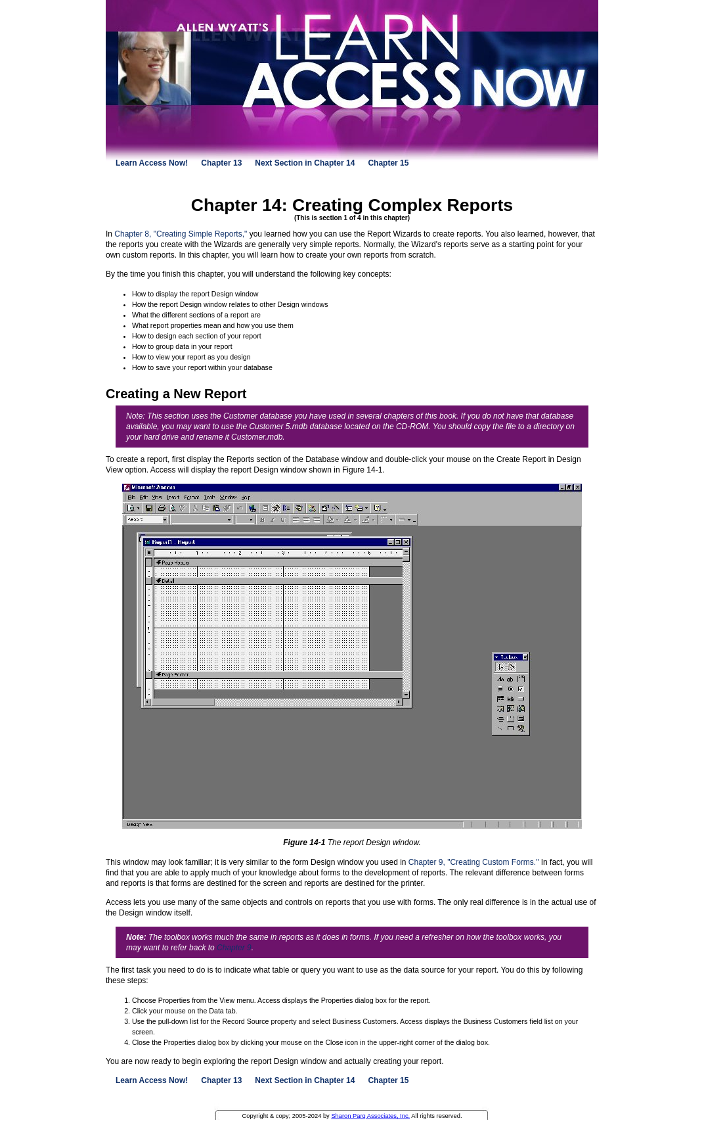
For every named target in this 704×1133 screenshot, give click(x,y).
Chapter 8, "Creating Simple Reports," (180, 234)
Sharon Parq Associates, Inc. (370, 1116)
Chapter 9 (234, 947)
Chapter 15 (388, 163)
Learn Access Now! (152, 163)
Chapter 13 (221, 163)
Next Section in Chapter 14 (305, 163)
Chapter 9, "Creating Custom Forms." (473, 862)
